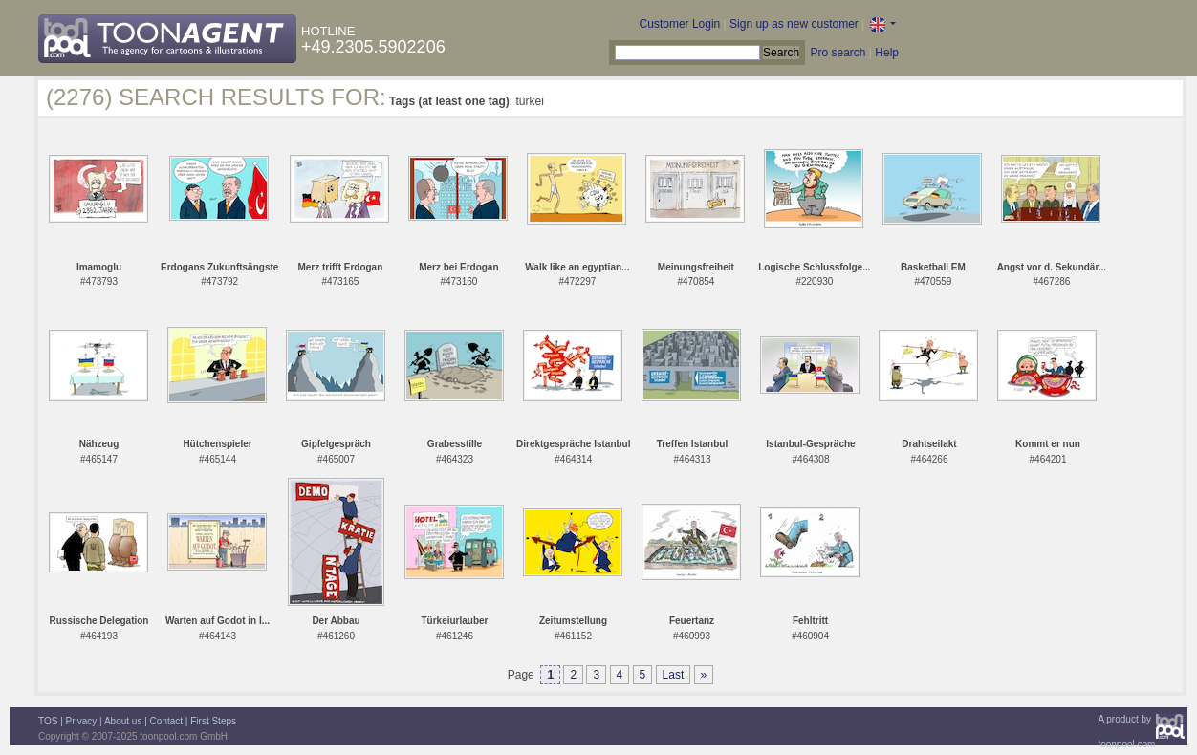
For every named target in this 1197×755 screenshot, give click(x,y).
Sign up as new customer (794, 24)
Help (887, 52)
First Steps (213, 721)
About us (122, 721)
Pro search (837, 52)
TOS (47, 721)
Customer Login (680, 24)
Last (674, 674)
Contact (166, 721)
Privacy (82, 721)
